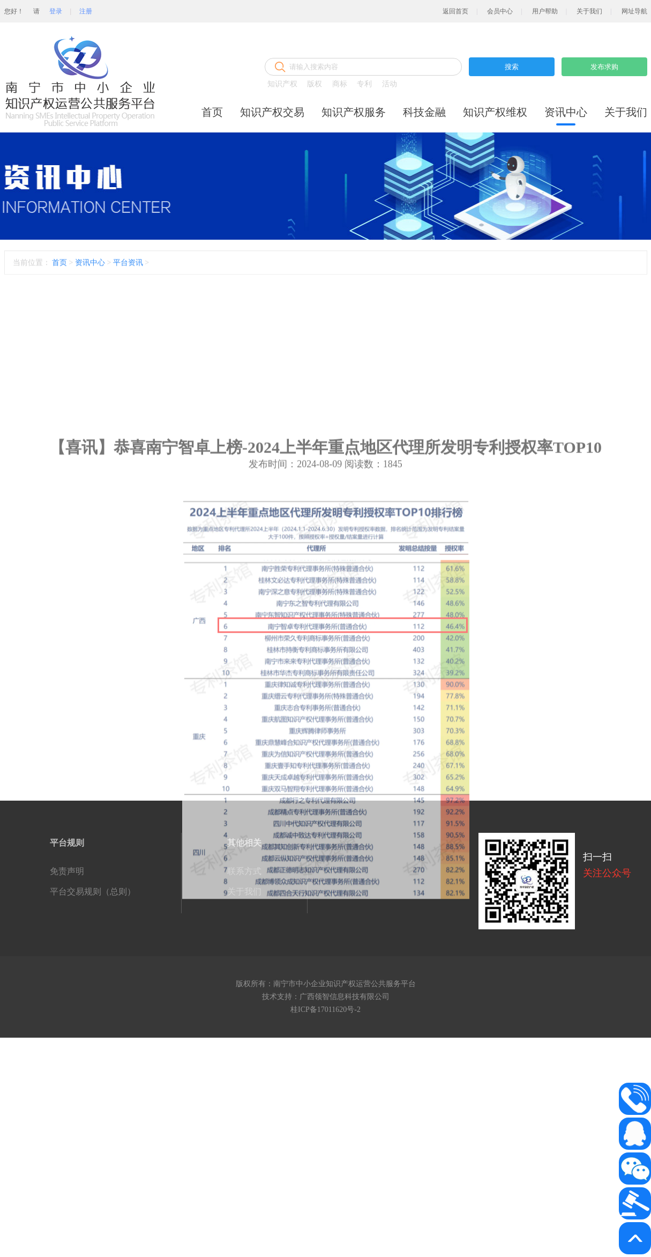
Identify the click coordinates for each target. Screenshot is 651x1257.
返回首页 (455, 11)
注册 (85, 11)
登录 (55, 11)
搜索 (512, 67)
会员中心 (500, 11)
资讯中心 (565, 112)
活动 (389, 84)
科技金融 (424, 112)
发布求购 (604, 67)
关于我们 (589, 11)
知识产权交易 (272, 112)
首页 (212, 112)
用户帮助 (545, 11)
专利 (364, 84)
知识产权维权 (495, 112)
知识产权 (282, 84)
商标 (339, 84)
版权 (314, 84)
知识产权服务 (353, 112)
